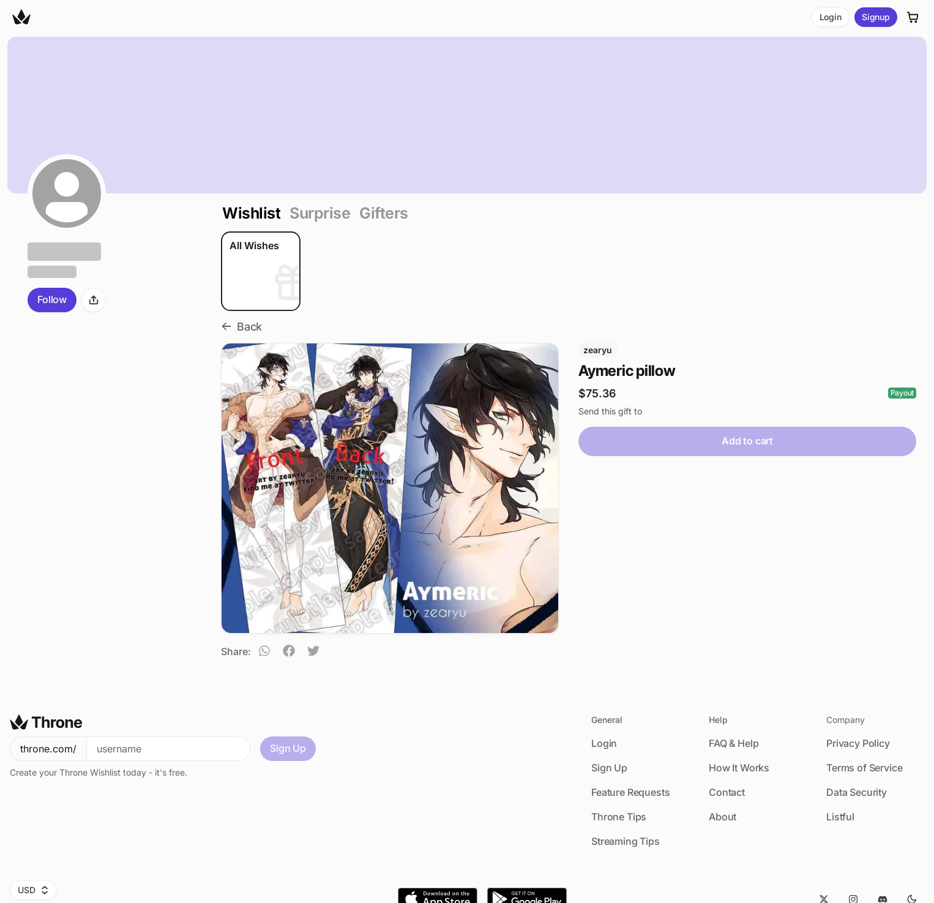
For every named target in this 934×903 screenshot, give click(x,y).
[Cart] (913, 17)
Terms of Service (864, 768)
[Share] (93, 300)
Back (241, 326)
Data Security (856, 792)
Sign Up (288, 748)
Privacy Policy (858, 743)
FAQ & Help (733, 743)
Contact (727, 792)
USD (33, 890)
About (722, 817)
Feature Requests (630, 792)
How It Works (739, 768)
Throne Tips (618, 817)
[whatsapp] (264, 653)
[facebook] (289, 653)
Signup (876, 17)
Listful (840, 817)
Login (831, 17)
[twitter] (313, 653)
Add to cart (747, 441)
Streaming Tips (625, 841)
